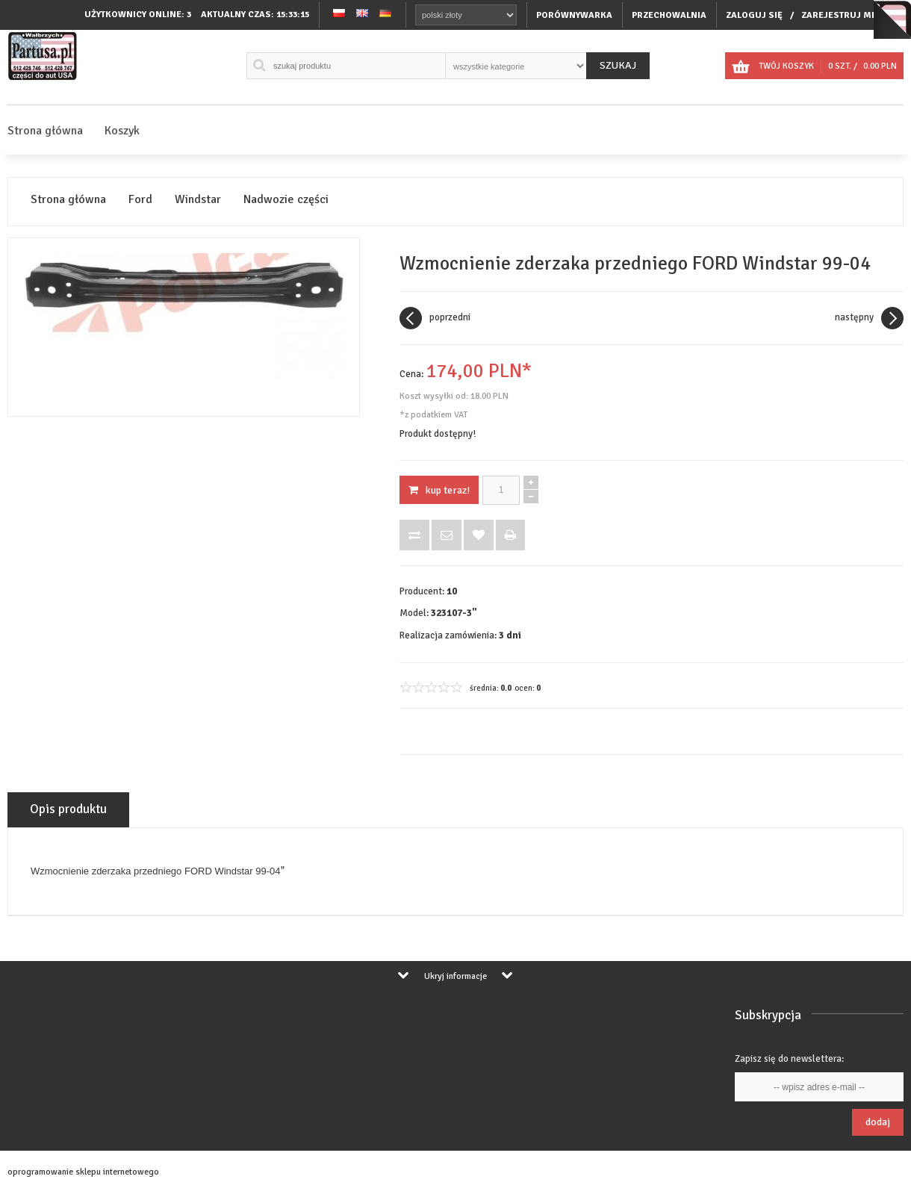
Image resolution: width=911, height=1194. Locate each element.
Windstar (198, 200)
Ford (140, 200)
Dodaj (877, 1122)
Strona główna (45, 130)
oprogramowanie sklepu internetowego (83, 1172)
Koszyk (122, 130)
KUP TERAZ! (439, 490)
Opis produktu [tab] (68, 809)
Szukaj (618, 65)
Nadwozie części (286, 200)
